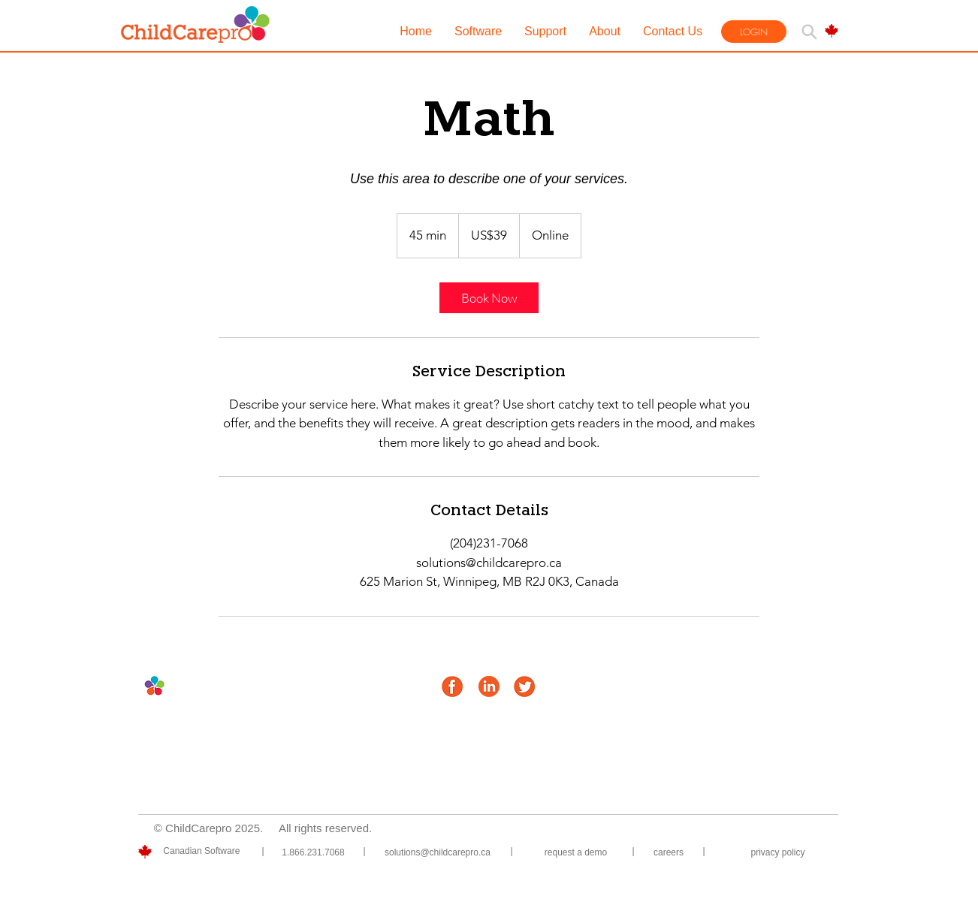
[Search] (809, 32)
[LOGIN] (753, 31)
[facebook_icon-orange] (452, 686)
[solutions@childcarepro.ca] (437, 852)
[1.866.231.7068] (313, 852)
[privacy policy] (778, 852)
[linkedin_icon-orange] (489, 686)
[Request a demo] (576, 852)
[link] (489, 297)
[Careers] (668, 852)
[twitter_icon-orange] (524, 686)
